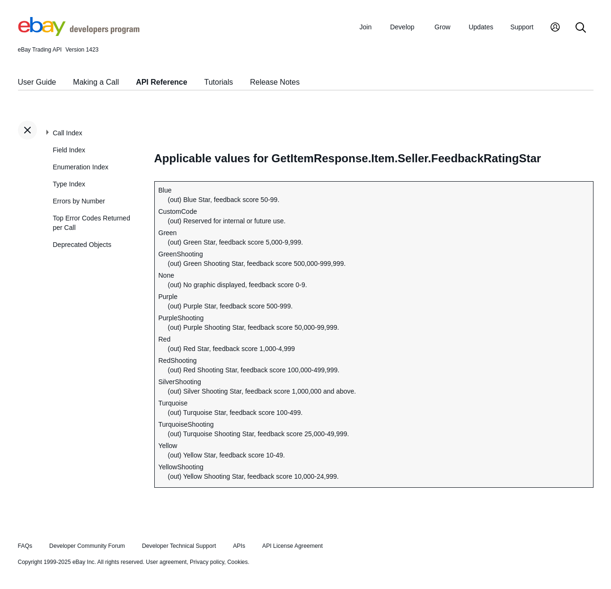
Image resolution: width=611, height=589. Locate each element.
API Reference (161, 82)
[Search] (581, 28)
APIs (239, 546)
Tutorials (218, 82)
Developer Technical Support (179, 546)
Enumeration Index (81, 167)
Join (366, 27)
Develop (402, 27)
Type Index (69, 184)
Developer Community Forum (87, 546)
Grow (442, 27)
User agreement (166, 562)
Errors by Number (79, 201)
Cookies (237, 562)
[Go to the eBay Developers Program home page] (79, 33)
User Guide (37, 82)
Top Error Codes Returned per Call (91, 222)
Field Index (69, 150)
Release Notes (275, 82)
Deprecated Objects (82, 244)
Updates (481, 27)
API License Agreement (292, 546)
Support (521, 27)
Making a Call (96, 82)
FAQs (25, 546)
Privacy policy (207, 562)
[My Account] (555, 28)
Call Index (67, 133)
